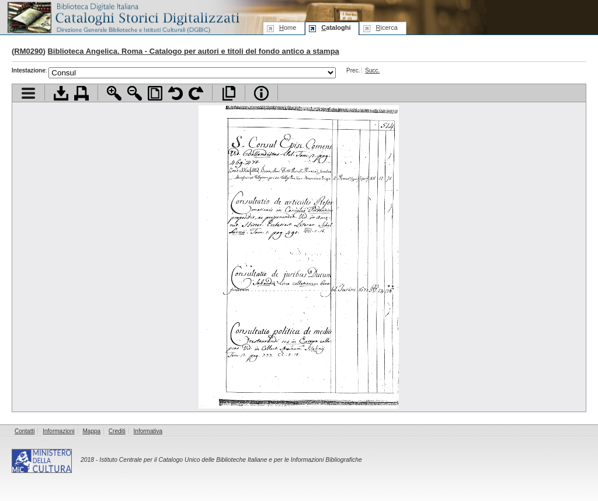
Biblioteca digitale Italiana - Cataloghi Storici (122, 16)
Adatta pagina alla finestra (155, 93)
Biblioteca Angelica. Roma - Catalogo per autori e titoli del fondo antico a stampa (193, 51)
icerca (386, 27)
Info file (261, 93)
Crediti (117, 431)
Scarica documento (61, 93)
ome (287, 27)
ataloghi (335, 27)
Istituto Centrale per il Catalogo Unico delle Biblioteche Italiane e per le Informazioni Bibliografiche (230, 460)
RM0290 (28, 51)
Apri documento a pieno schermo (228, 93)
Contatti (24, 431)
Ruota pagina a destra (196, 93)
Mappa (92, 431)
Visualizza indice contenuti (28, 93)
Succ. (372, 70)
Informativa (148, 431)
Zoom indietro (134, 93)
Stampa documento (81, 93)
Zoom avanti (114, 93)
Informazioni (58, 431)
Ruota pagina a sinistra (175, 93)
